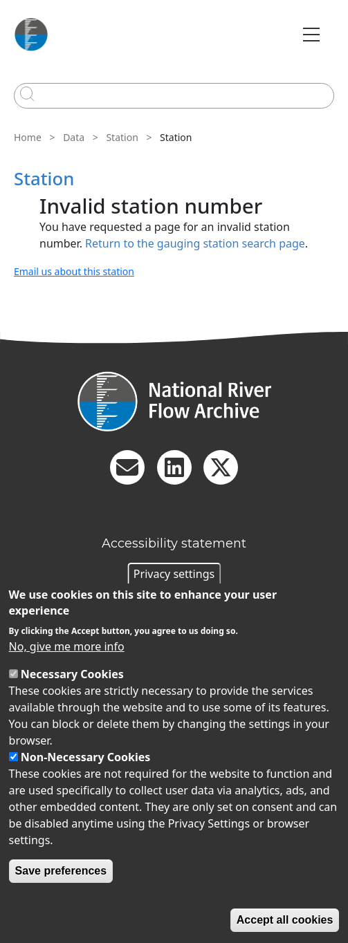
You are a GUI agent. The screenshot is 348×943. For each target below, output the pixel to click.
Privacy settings (174, 573)
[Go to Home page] (31, 34)
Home (28, 137)
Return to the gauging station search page (195, 243)
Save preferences (61, 871)
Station (122, 137)
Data (73, 137)
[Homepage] (174, 401)
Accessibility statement (174, 543)
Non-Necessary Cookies (86, 757)
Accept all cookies (285, 920)
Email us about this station (74, 271)
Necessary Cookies (72, 674)
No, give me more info (67, 646)
